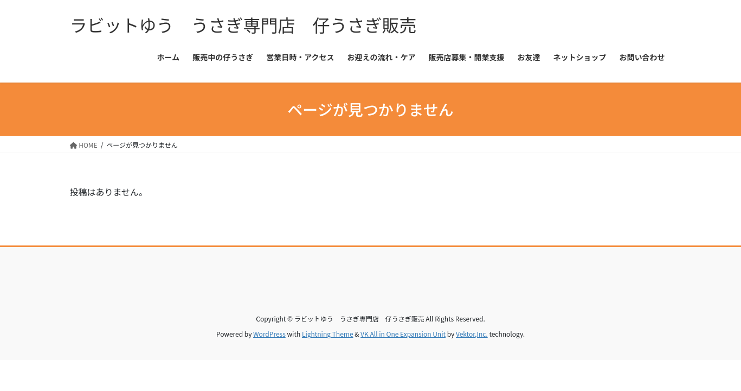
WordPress (269, 333)
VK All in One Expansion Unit (403, 333)
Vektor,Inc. (472, 333)
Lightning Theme (327, 333)
